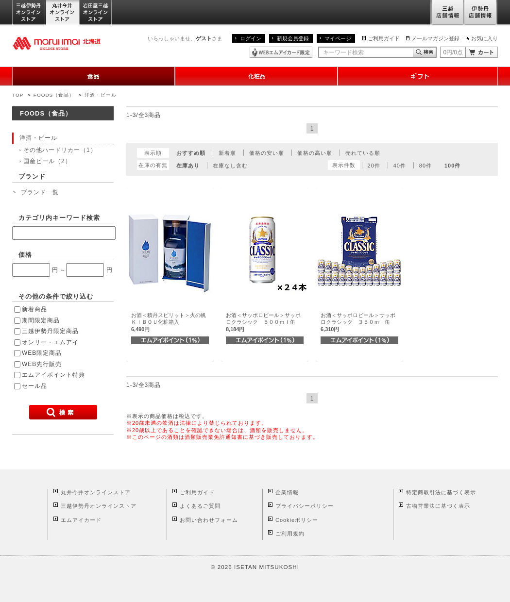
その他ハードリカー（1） (60, 150)
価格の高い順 (314, 153)
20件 (374, 165)
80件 (425, 165)
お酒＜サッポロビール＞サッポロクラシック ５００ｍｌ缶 (263, 322)
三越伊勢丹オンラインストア (29, 13)
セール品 (34, 386)
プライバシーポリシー (304, 506)
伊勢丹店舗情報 (481, 13)
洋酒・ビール (101, 95)
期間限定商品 (41, 320)
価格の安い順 (266, 153)
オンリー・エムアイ (50, 342)
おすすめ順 (190, 153)
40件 (399, 165)
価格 (25, 254)
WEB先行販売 (42, 364)
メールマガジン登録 (435, 38)
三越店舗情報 (447, 13)
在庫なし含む (230, 165)
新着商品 (34, 309)
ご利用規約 (290, 533)
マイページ (337, 38)
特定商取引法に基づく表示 (441, 492)
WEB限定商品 (42, 353)
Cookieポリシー (296, 520)
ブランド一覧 (40, 192)
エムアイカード (81, 520)
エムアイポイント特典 (53, 374)
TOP (17, 95)
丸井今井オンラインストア (62, 13)
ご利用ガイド (384, 38)
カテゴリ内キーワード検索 (59, 217)
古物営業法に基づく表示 (438, 506)
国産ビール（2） (47, 161)
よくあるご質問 (200, 506)
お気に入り (484, 38)
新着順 (227, 153)
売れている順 (362, 153)
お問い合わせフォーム (209, 520)
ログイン (250, 38)
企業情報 (287, 492)
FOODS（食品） (54, 95)
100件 (452, 165)
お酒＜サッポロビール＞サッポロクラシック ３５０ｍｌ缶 (358, 322)
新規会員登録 (293, 38)
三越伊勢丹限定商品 (50, 331)
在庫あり (188, 165)
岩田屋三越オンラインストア (96, 13)
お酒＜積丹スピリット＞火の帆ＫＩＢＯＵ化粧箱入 (168, 322)
